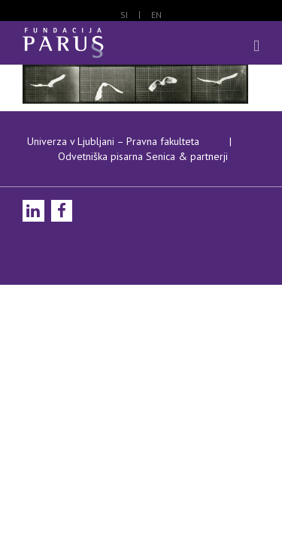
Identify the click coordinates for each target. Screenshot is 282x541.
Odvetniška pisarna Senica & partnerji (143, 194)
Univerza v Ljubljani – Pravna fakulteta (113, 179)
